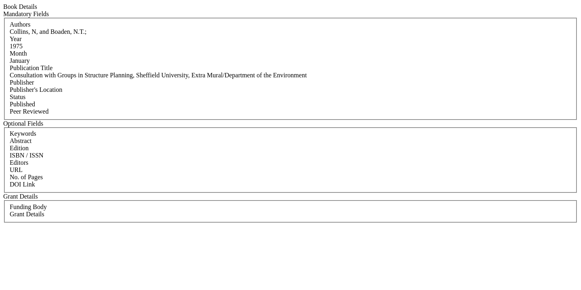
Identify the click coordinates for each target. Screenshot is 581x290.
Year (15, 38)
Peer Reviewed (29, 111)
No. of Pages (26, 177)
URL (16, 169)
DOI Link (22, 184)
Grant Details (27, 214)
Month (18, 53)
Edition (19, 148)
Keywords (23, 133)
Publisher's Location (36, 89)
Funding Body (28, 206)
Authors (20, 24)
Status (17, 96)
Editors (19, 162)
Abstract (20, 140)
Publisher (22, 82)
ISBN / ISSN (27, 155)
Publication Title (31, 67)
